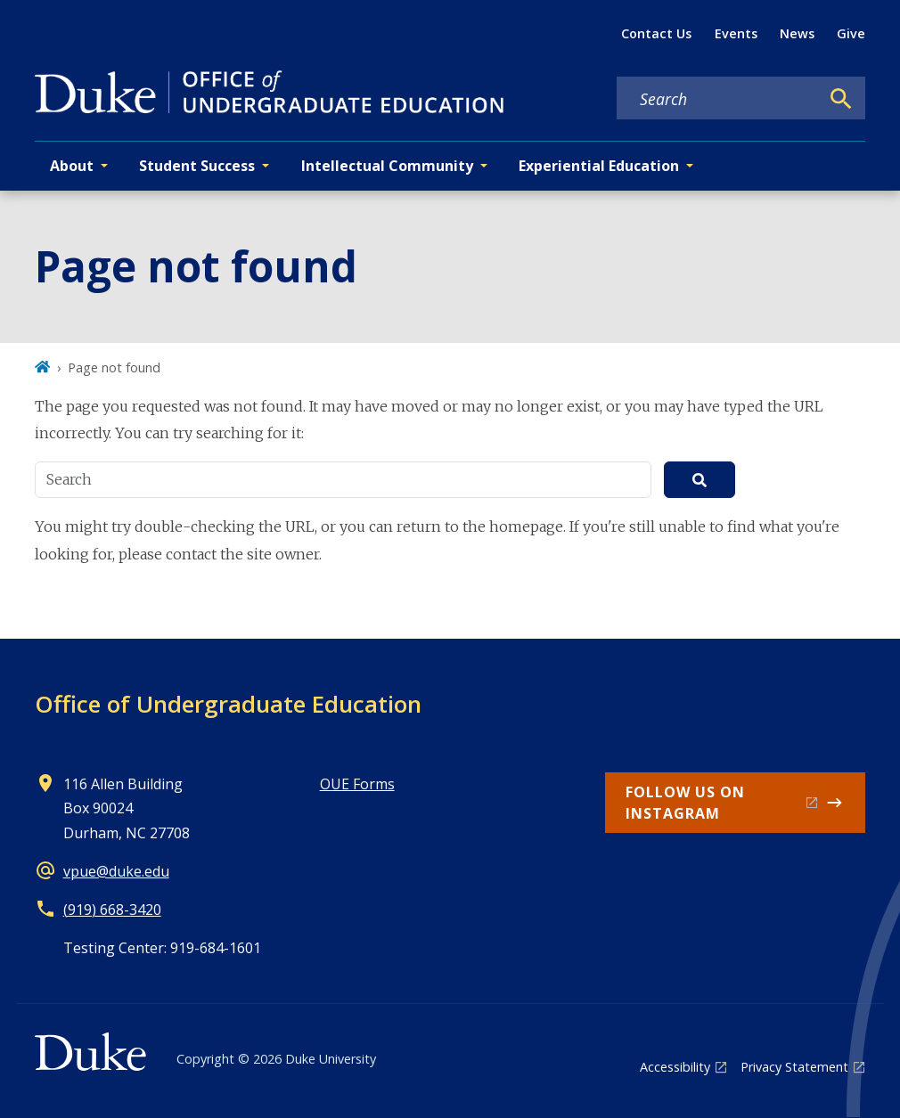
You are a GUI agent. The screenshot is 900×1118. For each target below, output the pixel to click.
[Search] (841, 98)
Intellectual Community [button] (387, 165)
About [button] (72, 165)
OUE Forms (357, 784)
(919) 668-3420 (112, 909)
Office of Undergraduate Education (228, 704)
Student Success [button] (197, 165)
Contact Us (656, 33)
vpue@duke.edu (116, 871)
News (797, 33)
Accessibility (675, 1066)
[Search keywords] (718, 99)
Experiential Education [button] (599, 165)
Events (736, 33)
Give (851, 33)
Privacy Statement (794, 1066)
